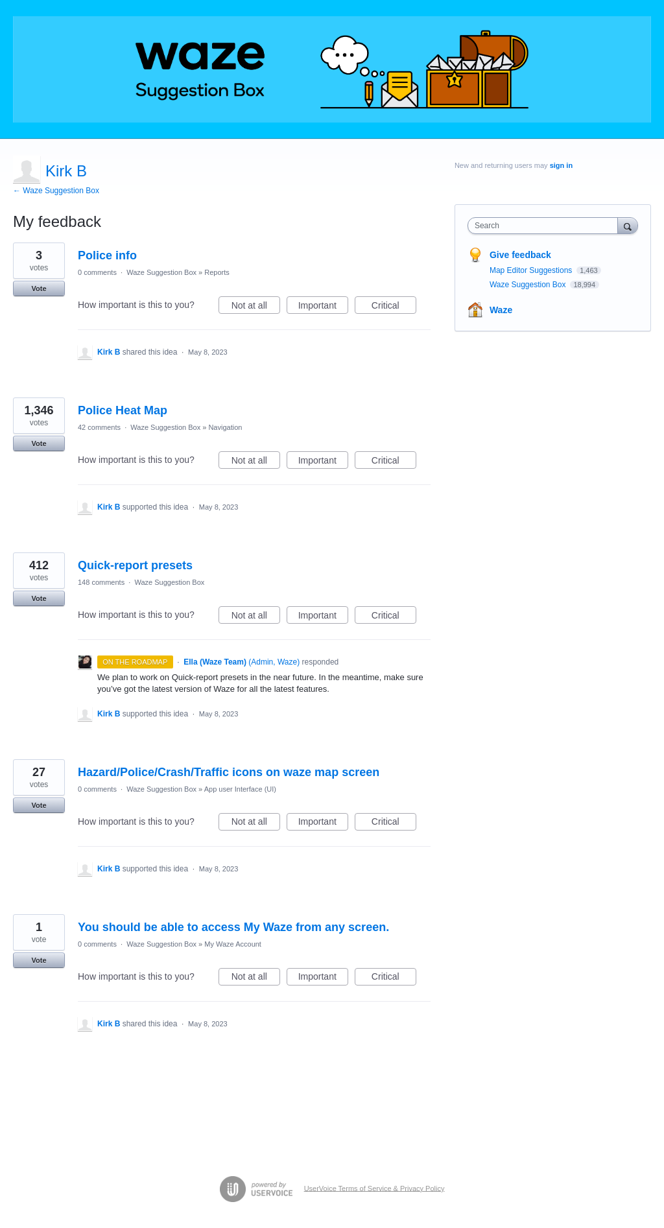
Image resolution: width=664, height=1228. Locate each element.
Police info (107, 255)
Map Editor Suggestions (532, 270)
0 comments (97, 272)
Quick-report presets (135, 565)
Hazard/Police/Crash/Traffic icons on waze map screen (228, 772)
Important (323, 307)
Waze (501, 310)
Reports (217, 272)
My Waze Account (232, 944)
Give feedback (520, 255)
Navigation (225, 427)
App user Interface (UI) (240, 789)
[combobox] (545, 225)
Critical (394, 307)
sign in (561, 165)
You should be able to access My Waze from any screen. (233, 927)
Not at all (255, 307)
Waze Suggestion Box (161, 272)
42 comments (99, 427)
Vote (38, 288)
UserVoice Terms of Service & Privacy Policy (374, 1188)
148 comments (101, 582)
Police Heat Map (122, 410)
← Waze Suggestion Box (56, 190)
